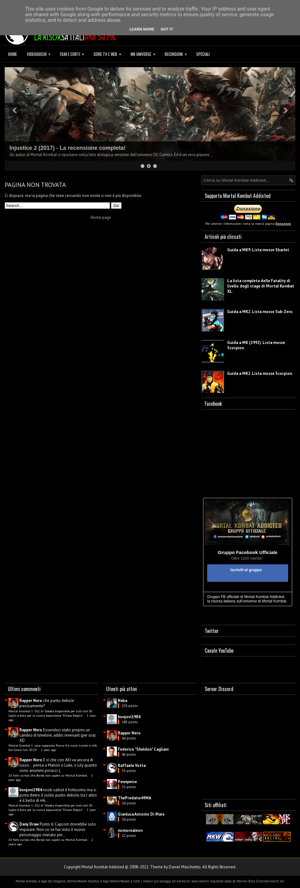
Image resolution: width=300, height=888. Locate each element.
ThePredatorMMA (134, 798)
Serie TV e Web (109, 53)
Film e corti (74, 53)
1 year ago (48, 750)
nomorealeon (130, 830)
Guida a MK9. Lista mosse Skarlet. (258, 250)
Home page (101, 217)
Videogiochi (41, 53)
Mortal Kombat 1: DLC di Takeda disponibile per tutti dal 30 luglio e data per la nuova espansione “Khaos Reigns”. (50, 713)
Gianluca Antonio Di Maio (141, 814)
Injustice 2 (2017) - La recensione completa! (67, 148)
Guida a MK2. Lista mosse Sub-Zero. (260, 311)
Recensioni (178, 53)
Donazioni (283, 224)
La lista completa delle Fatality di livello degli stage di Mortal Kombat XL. (260, 286)
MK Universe (145, 53)
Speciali (203, 54)
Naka (122, 700)
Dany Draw (29, 824)
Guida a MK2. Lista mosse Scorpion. (260, 373)
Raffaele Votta (132, 765)
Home (12, 54)
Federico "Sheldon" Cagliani (143, 749)
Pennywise (127, 781)
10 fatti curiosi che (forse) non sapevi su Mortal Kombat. (48, 775)
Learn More (141, 29)
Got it (167, 29)
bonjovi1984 (30, 789)
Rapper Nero (30, 700)
